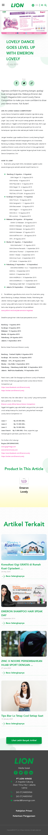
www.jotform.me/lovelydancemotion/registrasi (17, 310)
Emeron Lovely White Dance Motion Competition (18, 404)
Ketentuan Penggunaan (24, 816)
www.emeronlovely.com (9, 450)
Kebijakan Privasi (24, 810)
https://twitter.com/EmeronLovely (12, 390)
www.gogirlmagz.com (8, 447)
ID (42, 5)
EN (37, 5)
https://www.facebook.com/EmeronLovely (15, 387)
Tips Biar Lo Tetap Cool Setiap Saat (22, 716)
